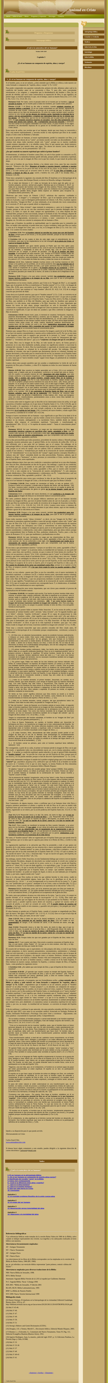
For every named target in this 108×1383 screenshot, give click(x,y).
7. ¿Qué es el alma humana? (19, 1185)
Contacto (61, 16)
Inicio (8, 16)
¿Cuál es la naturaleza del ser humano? (25, 1170)
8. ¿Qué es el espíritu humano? (20, 1187)
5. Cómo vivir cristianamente (19, 1181)
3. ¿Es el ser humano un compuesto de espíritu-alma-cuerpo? (32, 1177)
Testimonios (88, 62)
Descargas (52, 16)
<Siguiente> (48, 1373)
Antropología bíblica (91, 32)
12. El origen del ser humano (19, 1202)
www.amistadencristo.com (15, 1142)
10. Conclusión (13, 1190)
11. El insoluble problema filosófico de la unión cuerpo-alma (31, 1196)
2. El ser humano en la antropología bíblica (24, 1175)
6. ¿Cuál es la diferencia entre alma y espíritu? (26, 1183)
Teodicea (87, 42)
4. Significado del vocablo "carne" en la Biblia (26, 1179)
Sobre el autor (17, 16)
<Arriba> (40, 1373)
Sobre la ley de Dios (91, 47)
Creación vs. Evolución (92, 37)
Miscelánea (88, 67)
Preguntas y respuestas (38, 16)
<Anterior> (33, 1373)
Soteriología (88, 52)
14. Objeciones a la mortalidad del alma (23, 1214)
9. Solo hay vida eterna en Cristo (20, 1188)
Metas (27, 16)
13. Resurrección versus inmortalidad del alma (26, 1208)
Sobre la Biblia (89, 57)
